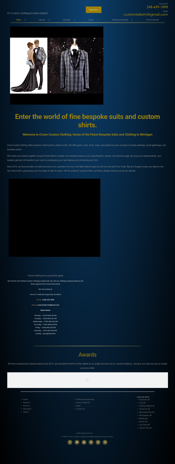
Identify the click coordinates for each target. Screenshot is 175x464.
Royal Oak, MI (144, 400)
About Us (26, 402)
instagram (91, 442)
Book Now (93, 10)
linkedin (84, 442)
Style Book (66, 20)
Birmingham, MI (145, 415)
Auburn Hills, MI (145, 428)
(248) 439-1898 (49, 300)
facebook (70, 442)
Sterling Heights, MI (146, 406)
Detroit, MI (143, 422)
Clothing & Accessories (120, 20)
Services (42, 20)
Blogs (78, 406)
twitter (77, 442)
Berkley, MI (143, 418)
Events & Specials (152, 20)
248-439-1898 (157, 7)
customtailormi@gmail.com (146, 14)
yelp (105, 442)
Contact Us (80, 409)
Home (18, 20)
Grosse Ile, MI (144, 409)
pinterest (98, 442)
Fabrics (91, 20)
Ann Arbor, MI (144, 425)
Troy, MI (142, 403)
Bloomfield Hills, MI (146, 412)
